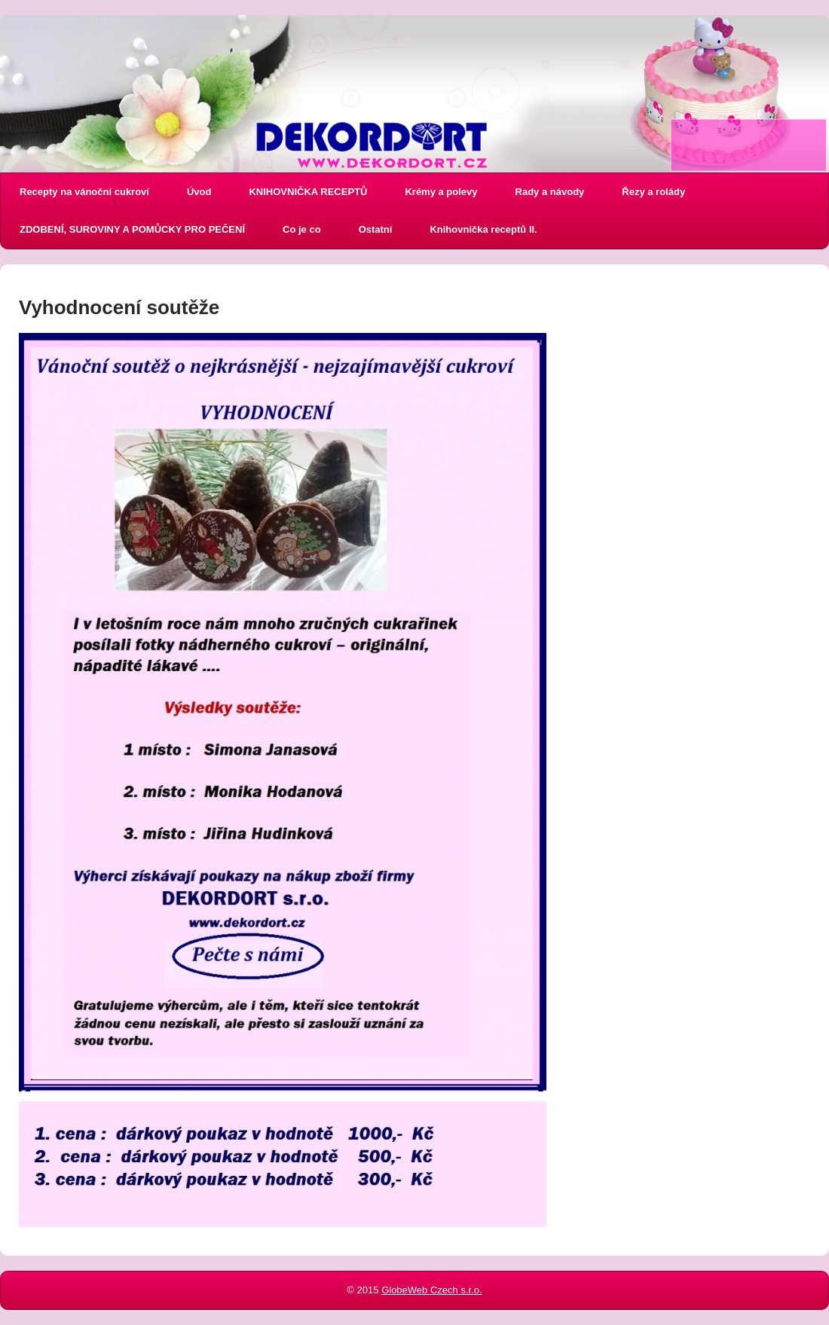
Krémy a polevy (441, 191)
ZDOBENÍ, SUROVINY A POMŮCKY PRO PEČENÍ (132, 229)
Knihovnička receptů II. (483, 229)
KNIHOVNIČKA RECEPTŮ (308, 191)
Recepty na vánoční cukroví (84, 191)
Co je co (302, 229)
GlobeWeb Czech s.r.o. (431, 1290)
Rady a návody (550, 191)
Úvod (199, 191)
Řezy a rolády (653, 191)
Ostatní (376, 229)
